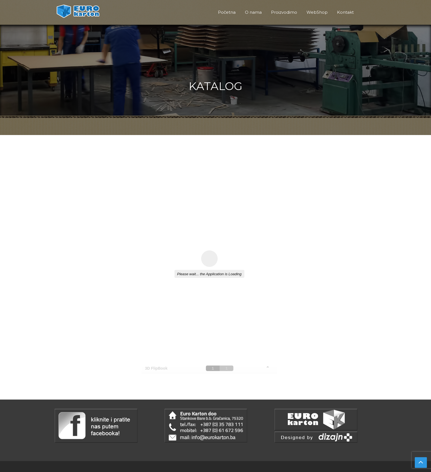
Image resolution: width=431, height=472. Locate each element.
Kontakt (345, 12)
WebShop (317, 12)
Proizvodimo (284, 12)
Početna (227, 12)
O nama (253, 12)
